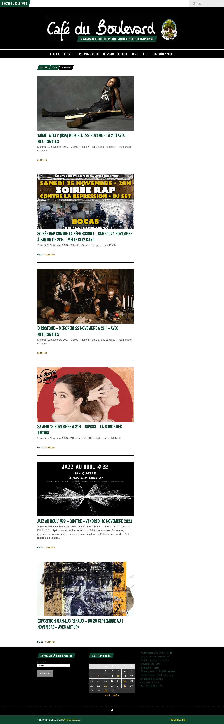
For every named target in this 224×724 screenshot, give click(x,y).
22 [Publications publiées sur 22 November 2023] (105, 685)
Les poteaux (140, 54)
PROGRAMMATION (88, 54)
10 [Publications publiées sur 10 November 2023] (118, 676)
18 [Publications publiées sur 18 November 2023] (124, 681)
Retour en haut (178, 720)
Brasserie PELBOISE (115, 54)
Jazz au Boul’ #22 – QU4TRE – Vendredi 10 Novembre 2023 (84, 521)
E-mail (41, 662)
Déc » (115, 695)
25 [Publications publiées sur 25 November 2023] (124, 685)
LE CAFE (68, 54)
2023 (54, 67)
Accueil (44, 67)
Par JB (40, 255)
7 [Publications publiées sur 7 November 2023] (98, 676)
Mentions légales (70, 720)
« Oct (107, 695)
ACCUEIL (55, 54)
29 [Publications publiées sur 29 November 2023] (105, 690)
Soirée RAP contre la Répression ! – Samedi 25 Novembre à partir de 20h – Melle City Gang (84, 236)
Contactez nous (162, 54)
